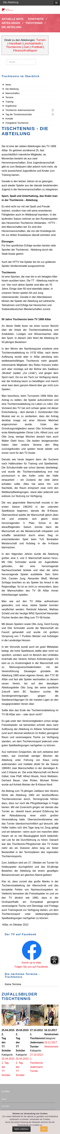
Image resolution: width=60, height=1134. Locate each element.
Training (9, 101)
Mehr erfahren (21, 1129)
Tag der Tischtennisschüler (18, 114)
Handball (15, 43)
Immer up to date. (32, 962)
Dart (27, 47)
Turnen (41, 40)
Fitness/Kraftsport (25, 50)
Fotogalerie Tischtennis (16, 123)
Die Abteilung (12, 89)
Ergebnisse (11, 106)
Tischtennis (13, 47)
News (8, 84)
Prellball (37, 47)
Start (4, 1099)
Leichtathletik (32, 43)
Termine (9, 97)
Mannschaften (12, 93)
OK (43, 1129)
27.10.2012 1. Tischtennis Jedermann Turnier (36, 1062)
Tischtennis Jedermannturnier (20, 110)
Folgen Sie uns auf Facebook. (32, 966)
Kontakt (9, 118)
